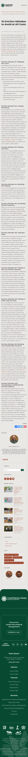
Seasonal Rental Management (14, 708)
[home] (7, 5)
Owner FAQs (14, 671)
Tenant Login (14, 690)
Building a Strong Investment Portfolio (14, 562)
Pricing (14, 711)
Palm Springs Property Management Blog (13, 11)
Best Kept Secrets (9, 560)
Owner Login (14, 674)
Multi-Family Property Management (14, 705)
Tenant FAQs (14, 684)
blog (7, 541)
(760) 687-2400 (14, 662)
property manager (10, 139)
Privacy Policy (17, 743)
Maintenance (14, 687)
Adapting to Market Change (11, 554)
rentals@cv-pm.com (6, 754)
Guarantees (14, 714)
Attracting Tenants (17, 557)
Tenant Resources (14, 681)
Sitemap (10, 743)
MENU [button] (24, 5)
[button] (5, 479)
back (4, 460)
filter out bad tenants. (9, 51)
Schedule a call (14, 632)
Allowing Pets (8, 557)
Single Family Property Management (14, 699)
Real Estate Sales (14, 702)
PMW (22, 741)
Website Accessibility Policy (20, 754)
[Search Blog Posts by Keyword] (12, 470)
